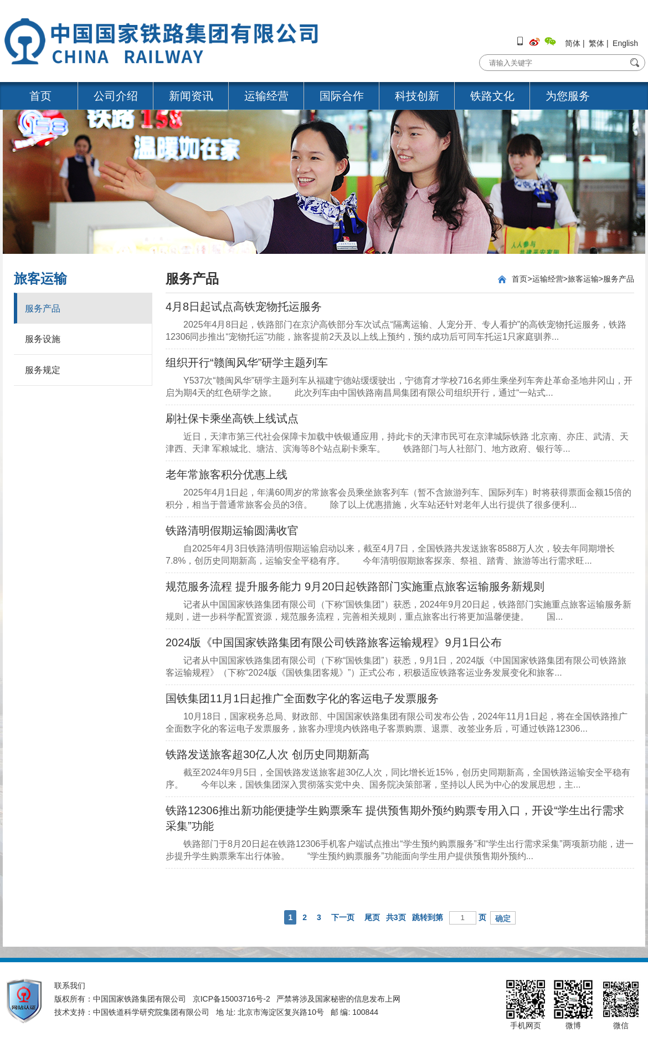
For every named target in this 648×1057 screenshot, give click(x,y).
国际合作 (342, 96)
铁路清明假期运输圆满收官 (232, 530)
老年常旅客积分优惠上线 (226, 474)
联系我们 (69, 985)
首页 (40, 96)
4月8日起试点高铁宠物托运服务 (244, 306)
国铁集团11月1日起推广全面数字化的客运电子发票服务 (302, 698)
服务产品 (42, 308)
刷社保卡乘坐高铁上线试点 (232, 418)
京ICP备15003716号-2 (231, 998)
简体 (572, 43)
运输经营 (266, 96)
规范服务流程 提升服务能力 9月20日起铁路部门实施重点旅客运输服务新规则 (355, 586)
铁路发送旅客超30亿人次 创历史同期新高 (267, 754)
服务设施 (42, 339)
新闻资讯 (191, 96)
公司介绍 (116, 96)
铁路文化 (492, 96)
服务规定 (42, 370)
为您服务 (568, 96)
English (625, 43)
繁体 (596, 43)
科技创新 (417, 96)
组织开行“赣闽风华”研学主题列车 (247, 362)
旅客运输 (583, 278)
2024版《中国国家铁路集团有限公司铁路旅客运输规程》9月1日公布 (334, 642)
